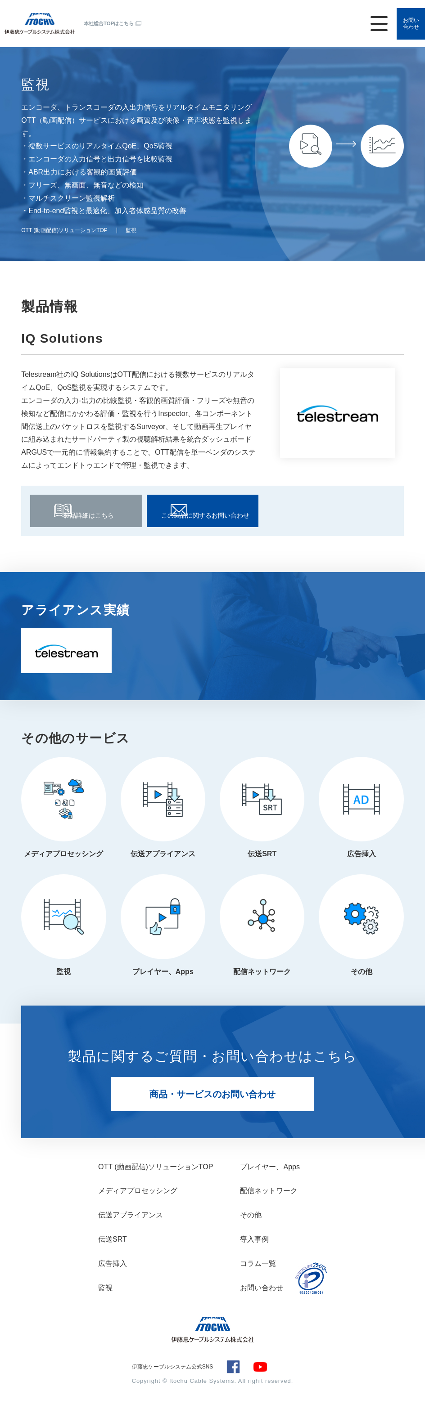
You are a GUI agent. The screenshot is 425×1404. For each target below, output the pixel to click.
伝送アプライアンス (163, 851)
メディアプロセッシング (63, 851)
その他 (361, 971)
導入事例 (254, 1239)
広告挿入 (361, 851)
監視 (63, 971)
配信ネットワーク (262, 971)
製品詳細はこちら (86, 511)
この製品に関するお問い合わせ (202, 511)
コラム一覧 (258, 1263)
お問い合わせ (407, 16)
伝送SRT (262, 851)
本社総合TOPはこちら (111, 15)
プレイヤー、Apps (163, 971)
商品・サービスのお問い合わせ (212, 1094)
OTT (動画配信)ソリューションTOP (155, 1167)
